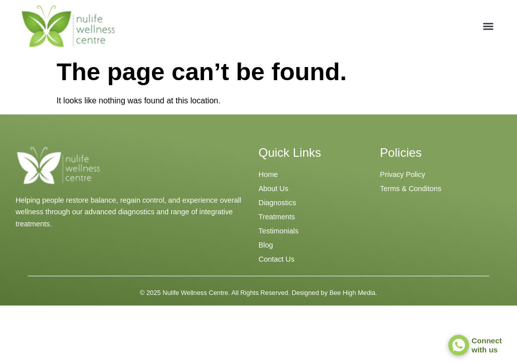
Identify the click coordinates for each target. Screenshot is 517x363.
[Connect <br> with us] (458, 345)
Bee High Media (352, 292)
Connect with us (487, 345)
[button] (488, 26)
